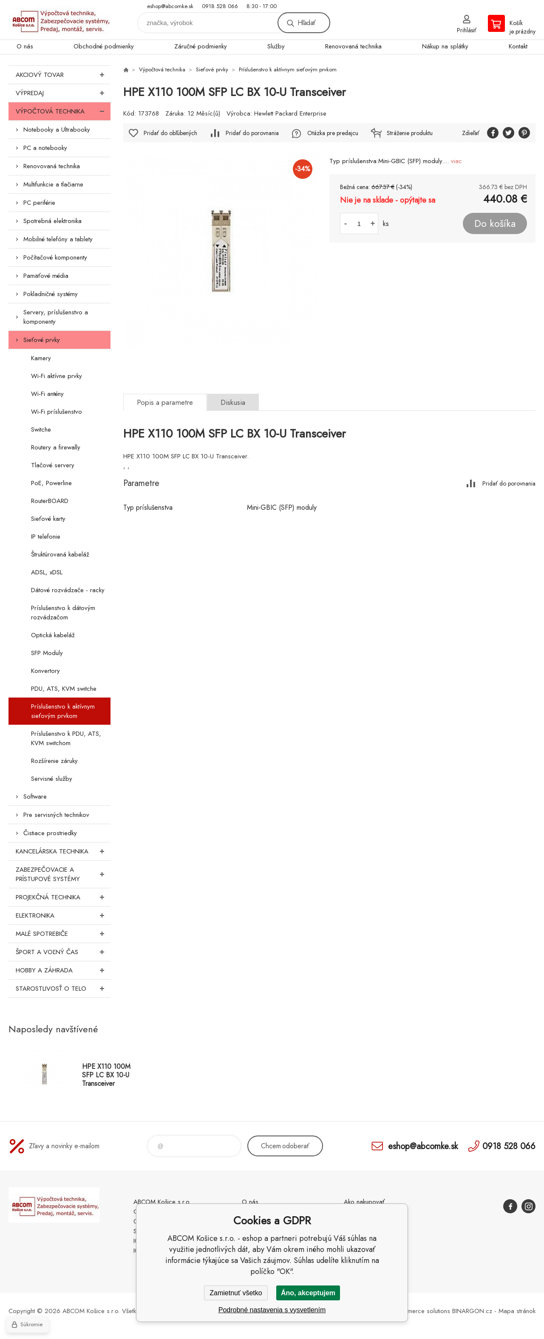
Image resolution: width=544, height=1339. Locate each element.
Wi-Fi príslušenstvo (56, 411)
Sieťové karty (48, 518)
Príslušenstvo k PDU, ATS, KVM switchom (66, 738)
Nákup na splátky (445, 46)
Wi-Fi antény (47, 393)
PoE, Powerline (51, 483)
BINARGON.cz (472, 1311)
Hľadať (306, 23)
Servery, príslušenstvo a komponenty (55, 317)
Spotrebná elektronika (52, 221)
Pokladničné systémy (50, 294)
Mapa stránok (517, 1311)
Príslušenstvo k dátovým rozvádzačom (63, 612)
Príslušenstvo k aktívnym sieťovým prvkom (63, 711)
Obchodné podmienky (104, 46)
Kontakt (518, 46)
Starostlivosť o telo (63, 988)
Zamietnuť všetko (236, 1293)
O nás (25, 46)
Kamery (41, 358)
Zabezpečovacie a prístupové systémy (63, 874)
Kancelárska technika (63, 851)
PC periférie (39, 202)
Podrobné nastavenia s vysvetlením (272, 1310)
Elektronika (63, 915)
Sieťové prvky (41, 340)
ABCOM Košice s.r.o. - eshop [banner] (59, 20)
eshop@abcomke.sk (170, 6)
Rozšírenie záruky (54, 761)
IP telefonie (45, 536)
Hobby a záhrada (63, 970)
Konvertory (45, 670)
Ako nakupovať (364, 1201)
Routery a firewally (55, 447)
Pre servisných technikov (56, 814)
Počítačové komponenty (55, 257)
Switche (41, 429)
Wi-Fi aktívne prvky (56, 376)
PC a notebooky (45, 148)
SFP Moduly (47, 653)
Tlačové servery (52, 465)
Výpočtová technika (63, 111)
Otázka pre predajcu (332, 133)
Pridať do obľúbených (170, 133)
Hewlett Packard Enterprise (290, 113)
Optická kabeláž (53, 635)
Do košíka (495, 223)
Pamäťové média (45, 275)
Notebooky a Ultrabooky (56, 129)
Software (35, 796)
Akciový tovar (63, 75)
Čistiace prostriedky (50, 833)
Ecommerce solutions (421, 1311)
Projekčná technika (63, 897)
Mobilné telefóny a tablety (58, 239)
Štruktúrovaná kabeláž (60, 554)
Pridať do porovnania (252, 133)
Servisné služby (51, 778)
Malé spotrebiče (63, 934)
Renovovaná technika (353, 46)
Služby (276, 46)
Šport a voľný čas (63, 952)
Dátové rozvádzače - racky (68, 590)
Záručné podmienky (200, 46)
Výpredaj (63, 93)
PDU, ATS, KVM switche (63, 688)
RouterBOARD (49, 501)
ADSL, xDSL (46, 572)
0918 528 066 (220, 6)
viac (456, 161)
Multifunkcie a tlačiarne (53, 184)
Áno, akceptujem (308, 1293)
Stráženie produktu (410, 133)
